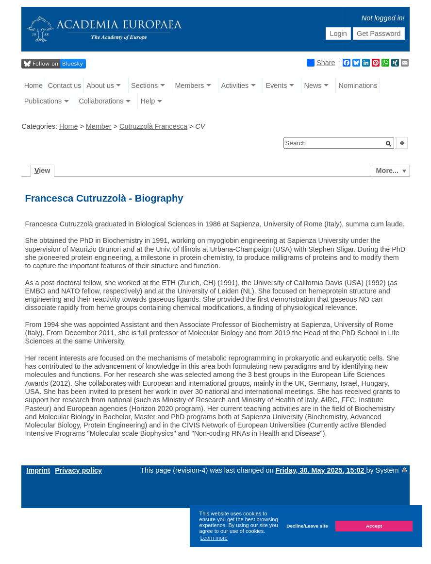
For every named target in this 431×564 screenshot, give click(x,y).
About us (100, 85)
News (312, 85)
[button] (389, 144)
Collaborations (101, 101)
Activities (235, 85)
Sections (144, 85)
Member (99, 126)
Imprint (38, 470)
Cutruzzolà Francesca (153, 126)
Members (189, 85)
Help (148, 101)
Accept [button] (374, 526)
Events (276, 85)
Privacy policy (78, 470)
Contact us (65, 85)
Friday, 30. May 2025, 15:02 (320, 470)
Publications (43, 101)
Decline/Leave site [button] (307, 526)
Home (33, 85)
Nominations (358, 85)
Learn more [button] (214, 538)
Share (321, 63)
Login (338, 33)
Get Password (378, 33)
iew (42, 170)
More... (387, 170)
